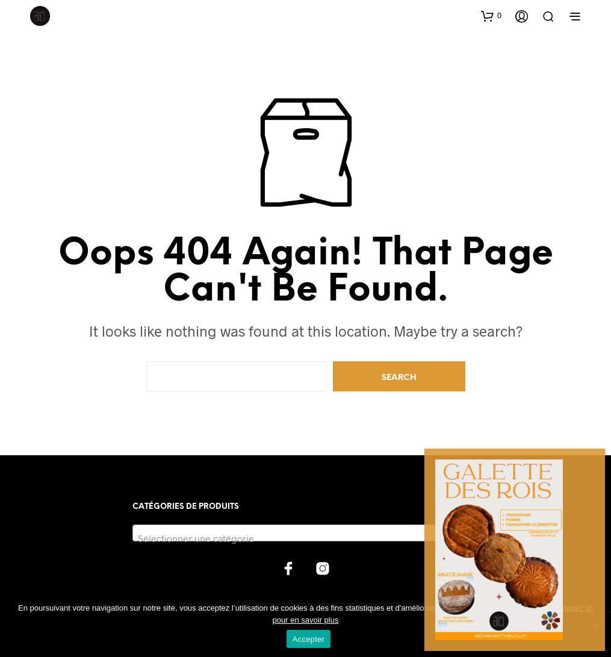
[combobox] (305, 533)
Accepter (308, 639)
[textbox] (305, 538)
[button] (491, 16)
